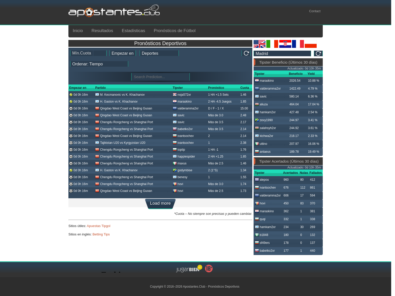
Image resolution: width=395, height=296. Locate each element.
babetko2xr (183, 129)
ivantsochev (183, 136)
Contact (314, 11)
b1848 (261, 235)
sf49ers (262, 243)
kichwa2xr (264, 136)
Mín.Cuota (81, 53)
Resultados (102, 30)
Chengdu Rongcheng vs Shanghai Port (124, 122)
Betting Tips (101, 234)
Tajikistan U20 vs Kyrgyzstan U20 (120, 143)
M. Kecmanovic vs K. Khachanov (119, 95)
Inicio (78, 30)
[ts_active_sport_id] (159, 53)
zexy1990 (264, 120)
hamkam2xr (265, 112)
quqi (260, 219)
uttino (261, 144)
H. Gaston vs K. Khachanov (116, 102)
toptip (179, 150)
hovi (178, 184)
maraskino (182, 102)
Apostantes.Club (194, 286)
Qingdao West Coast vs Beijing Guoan (123, 108)
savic (178, 115)
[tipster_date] (123, 53)
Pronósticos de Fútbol (174, 30)
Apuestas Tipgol (98, 226)
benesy (180, 177)
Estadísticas (133, 30)
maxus (179, 163)
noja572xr (182, 95)
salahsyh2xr (265, 128)
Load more (160, 203)
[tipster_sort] (99, 64)
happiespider (184, 156)
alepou (262, 180)
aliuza (261, 104)
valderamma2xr (186, 108)
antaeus (263, 152)
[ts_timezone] (282, 53)
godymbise (182, 170)
